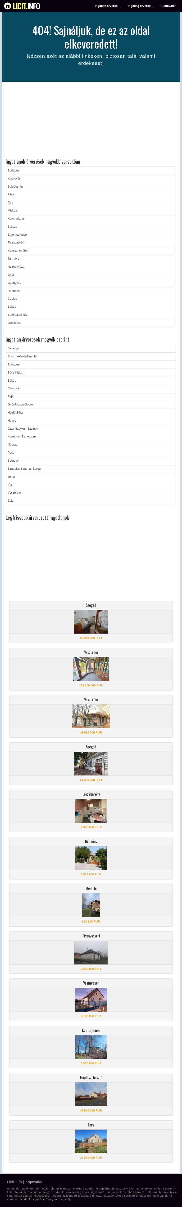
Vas (10, 484)
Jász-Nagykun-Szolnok (23, 428)
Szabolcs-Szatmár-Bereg (24, 468)
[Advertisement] (91, 121)
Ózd (10, 202)
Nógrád (13, 444)
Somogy (13, 460)
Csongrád (14, 388)
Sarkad (12, 226)
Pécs (11, 194)
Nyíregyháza (16, 266)
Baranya (13, 348)
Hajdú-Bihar (15, 412)
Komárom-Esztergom (22, 436)
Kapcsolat (33, 1182)
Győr (11, 274)
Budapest (14, 170)
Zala (11, 500)
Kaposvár (14, 178)
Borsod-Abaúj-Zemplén (23, 356)
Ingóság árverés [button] (141, 6)
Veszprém (14, 492)
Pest (11, 452)
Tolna (11, 476)
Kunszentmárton (18, 250)
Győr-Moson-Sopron (21, 404)
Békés (12, 306)
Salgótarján (15, 186)
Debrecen (14, 291)
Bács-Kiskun (16, 372)
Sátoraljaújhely (17, 314)
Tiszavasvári (16, 242)
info (26, 5)
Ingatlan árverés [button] (108, 6)
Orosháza (14, 322)
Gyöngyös (14, 282)
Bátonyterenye (17, 234)
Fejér (11, 396)
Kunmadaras (16, 218)
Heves (12, 420)
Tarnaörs (13, 258)
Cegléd (12, 298)
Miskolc (13, 210)
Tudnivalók (168, 6)
